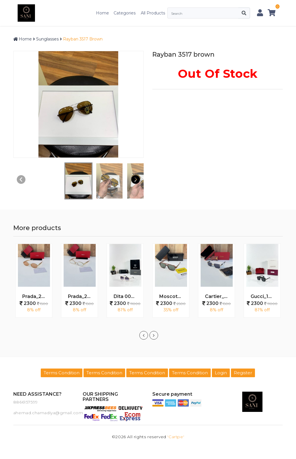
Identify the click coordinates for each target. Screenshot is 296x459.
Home (102, 13)
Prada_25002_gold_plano (82, 296)
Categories (125, 13)
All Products (153, 13)
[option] (34, 283)
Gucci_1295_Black (264, 296)
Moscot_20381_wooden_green (173, 296)
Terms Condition (61, 372)
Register (243, 372)
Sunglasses (47, 39)
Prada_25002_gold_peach (36, 296)
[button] (136, 180)
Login (221, 372)
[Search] (202, 13)
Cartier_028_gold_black (219, 296)
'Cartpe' (175, 436)
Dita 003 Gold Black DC (127, 296)
